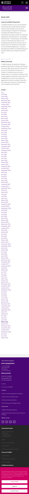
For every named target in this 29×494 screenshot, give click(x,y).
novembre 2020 (6, 204)
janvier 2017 (4, 282)
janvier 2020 (5, 222)
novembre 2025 (5, 102)
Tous (2, 92)
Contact (3, 439)
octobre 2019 (5, 228)
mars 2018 (4, 256)
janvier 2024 (4, 142)
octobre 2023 (5, 148)
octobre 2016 (5, 288)
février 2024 (4, 140)
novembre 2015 (5, 306)
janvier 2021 (4, 202)
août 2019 (4, 230)
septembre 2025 (6, 106)
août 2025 (4, 108)
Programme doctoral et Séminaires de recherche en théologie (13, 413)
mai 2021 (3, 194)
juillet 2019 (4, 232)
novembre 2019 (5, 226)
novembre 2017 (5, 262)
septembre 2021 (6, 188)
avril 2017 (4, 276)
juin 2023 (4, 154)
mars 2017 (4, 278)
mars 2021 (4, 198)
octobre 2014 (5, 330)
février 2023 (4, 162)
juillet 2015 (4, 314)
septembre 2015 (6, 310)
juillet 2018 (4, 250)
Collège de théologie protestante (9, 410)
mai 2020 (4, 214)
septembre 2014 (6, 332)
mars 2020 (4, 218)
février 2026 (4, 98)
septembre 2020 (6, 208)
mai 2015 (3, 318)
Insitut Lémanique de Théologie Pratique (11, 403)
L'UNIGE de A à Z (6, 446)
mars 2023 (4, 160)
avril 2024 (4, 136)
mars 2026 (4, 96)
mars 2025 (4, 116)
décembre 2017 (5, 260)
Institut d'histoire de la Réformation (10, 396)
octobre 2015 (5, 308)
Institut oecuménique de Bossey (9, 400)
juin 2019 (4, 234)
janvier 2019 (4, 242)
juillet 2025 (4, 110)
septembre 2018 (6, 246)
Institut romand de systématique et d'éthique (12, 393)
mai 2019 (4, 236)
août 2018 (4, 248)
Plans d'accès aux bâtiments (8, 442)
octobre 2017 (5, 264)
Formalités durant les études (8, 459)
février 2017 (4, 280)
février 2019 (4, 240)
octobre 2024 (5, 126)
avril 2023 (4, 158)
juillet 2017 (4, 270)
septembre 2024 (6, 128)
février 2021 (4, 200)
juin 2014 (4, 334)
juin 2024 (4, 132)
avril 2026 (4, 94)
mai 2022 (4, 176)
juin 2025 (4, 112)
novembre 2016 (5, 286)
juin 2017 (3, 272)
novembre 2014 (5, 328)
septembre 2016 (6, 290)
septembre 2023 (6, 150)
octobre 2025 (5, 104)
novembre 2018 (5, 244)
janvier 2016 (4, 302)
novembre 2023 (5, 146)
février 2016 (4, 300)
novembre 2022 (5, 166)
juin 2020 (4, 212)
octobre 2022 (5, 168)
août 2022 (4, 172)
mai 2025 (4, 114)
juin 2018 (4, 252)
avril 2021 (4, 196)
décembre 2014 (5, 326)
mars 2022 (4, 180)
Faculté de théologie (7, 8)
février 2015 (4, 322)
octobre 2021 (5, 186)
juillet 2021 (4, 192)
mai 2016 (4, 294)
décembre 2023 (5, 144)
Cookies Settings (14, 482)
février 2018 (4, 258)
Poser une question (6, 462)
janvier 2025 (4, 120)
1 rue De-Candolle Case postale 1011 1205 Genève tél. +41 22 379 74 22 (6, 368)
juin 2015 (3, 316)
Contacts (4, 383)
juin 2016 (4, 292)
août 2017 (4, 268)
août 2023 (4, 152)
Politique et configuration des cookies (10, 449)
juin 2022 (4, 174)
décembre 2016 (5, 284)
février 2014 (4, 338)
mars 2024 (4, 138)
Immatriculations (6, 455)
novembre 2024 (5, 124)
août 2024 (4, 130)
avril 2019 (4, 238)
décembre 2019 (5, 224)
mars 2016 (4, 298)
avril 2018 (4, 254)
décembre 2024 (5, 122)
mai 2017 (3, 274)
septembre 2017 (6, 266)
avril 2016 (4, 296)
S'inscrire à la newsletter (7, 387)
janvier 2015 (4, 324)
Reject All (14, 486)
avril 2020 (4, 216)
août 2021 (4, 190)
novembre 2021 (5, 184)
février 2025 (4, 118)
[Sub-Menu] (26, 8)
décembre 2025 (5, 100)
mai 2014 (4, 336)
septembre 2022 (6, 170)
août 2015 (4, 312)
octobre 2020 (5, 206)
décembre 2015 (5, 304)
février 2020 (4, 220)
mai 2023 (4, 156)
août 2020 (4, 210)
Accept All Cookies (14, 491)
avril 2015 (4, 320)
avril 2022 (4, 178)
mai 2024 (4, 134)
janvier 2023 (4, 164)
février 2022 (4, 182)
